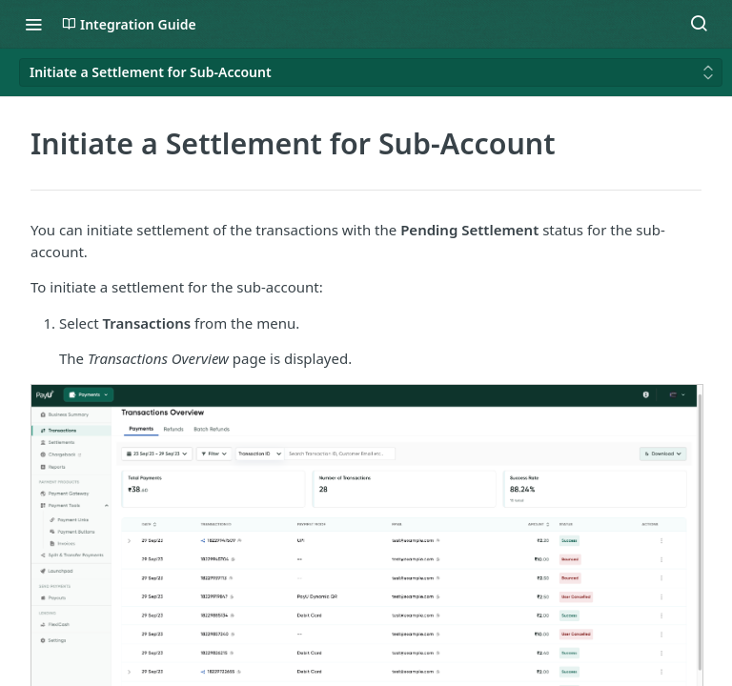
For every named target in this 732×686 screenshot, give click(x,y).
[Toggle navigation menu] (33, 24)
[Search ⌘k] (698, 24)
